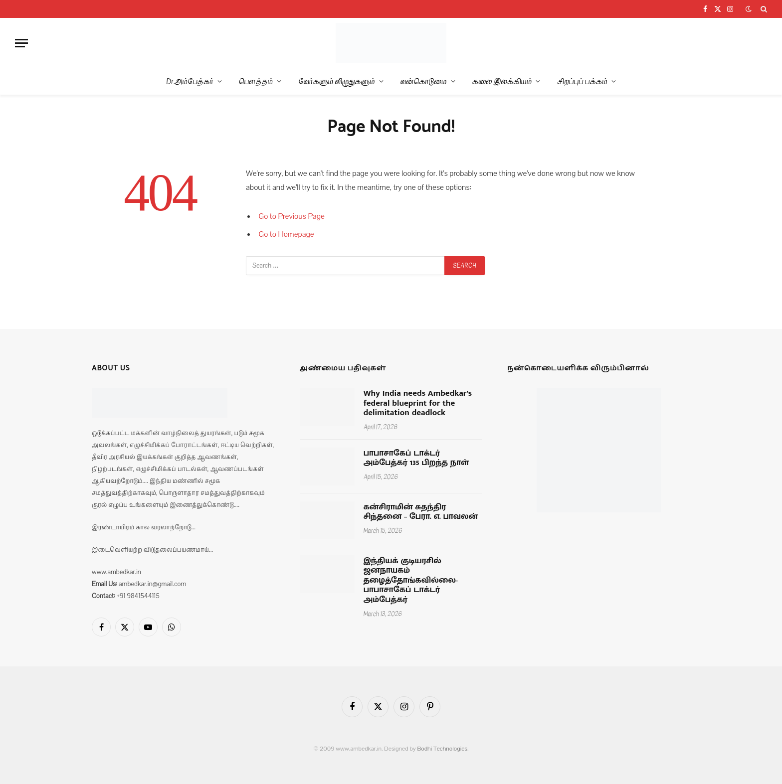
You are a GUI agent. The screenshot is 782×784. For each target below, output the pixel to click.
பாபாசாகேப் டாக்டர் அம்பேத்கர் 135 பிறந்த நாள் (416, 458)
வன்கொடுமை (423, 81)
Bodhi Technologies (442, 749)
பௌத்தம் (256, 81)
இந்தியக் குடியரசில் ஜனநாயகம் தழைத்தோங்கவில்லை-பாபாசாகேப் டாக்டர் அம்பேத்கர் (411, 580)
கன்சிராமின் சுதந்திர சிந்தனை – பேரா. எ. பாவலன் (421, 512)
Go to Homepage (286, 234)
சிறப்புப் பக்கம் (582, 81)
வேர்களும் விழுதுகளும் (336, 81)
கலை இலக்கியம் (502, 81)
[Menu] (21, 43)
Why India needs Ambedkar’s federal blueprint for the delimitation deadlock (418, 403)
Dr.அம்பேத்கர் (189, 81)
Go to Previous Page (292, 216)
